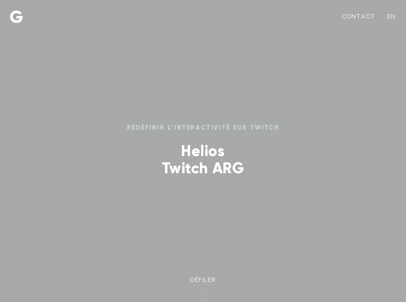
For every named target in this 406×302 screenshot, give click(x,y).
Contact (358, 16)
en (391, 16)
